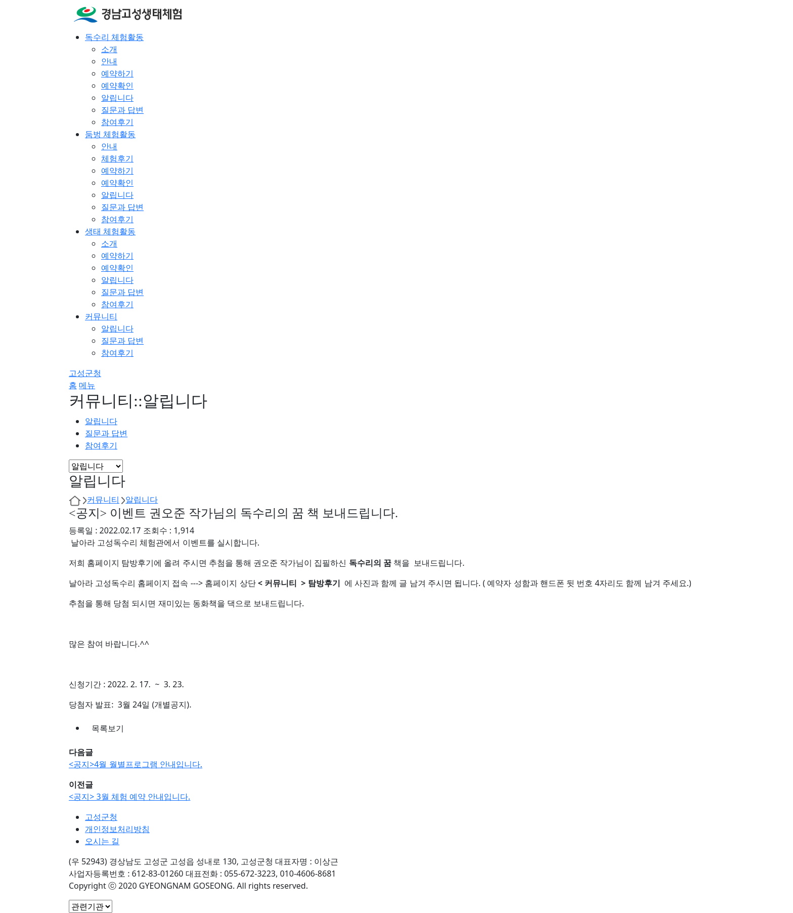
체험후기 (117, 158)
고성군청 (85, 373)
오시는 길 (102, 841)
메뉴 (87, 385)
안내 (109, 61)
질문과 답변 (122, 109)
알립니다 (117, 97)
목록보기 (108, 728)
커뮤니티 (103, 499)
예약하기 (117, 73)
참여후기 (117, 122)
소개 (109, 49)
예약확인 (117, 85)
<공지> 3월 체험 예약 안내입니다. (129, 796)
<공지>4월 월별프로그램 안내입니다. (135, 764)
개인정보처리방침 (117, 829)
